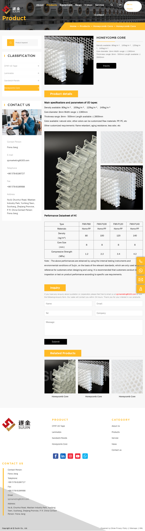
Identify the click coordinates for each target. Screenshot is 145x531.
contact (99, 15)
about (40, 5)
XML (141, 528)
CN (120, 4)
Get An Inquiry (130, 6)
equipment (66, 5)
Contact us (116, 450)
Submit (56, 341)
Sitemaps (133, 528)
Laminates (56, 432)
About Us (116, 426)
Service (99, 5)
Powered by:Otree (108, 528)
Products (51, 5)
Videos (88, 5)
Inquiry (106, 65)
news (78, 5)
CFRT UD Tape (58, 426)
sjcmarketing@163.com (18, 160)
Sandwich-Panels (59, 438)
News (114, 444)
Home (73, 26)
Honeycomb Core (103, 26)
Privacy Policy (121, 528)
